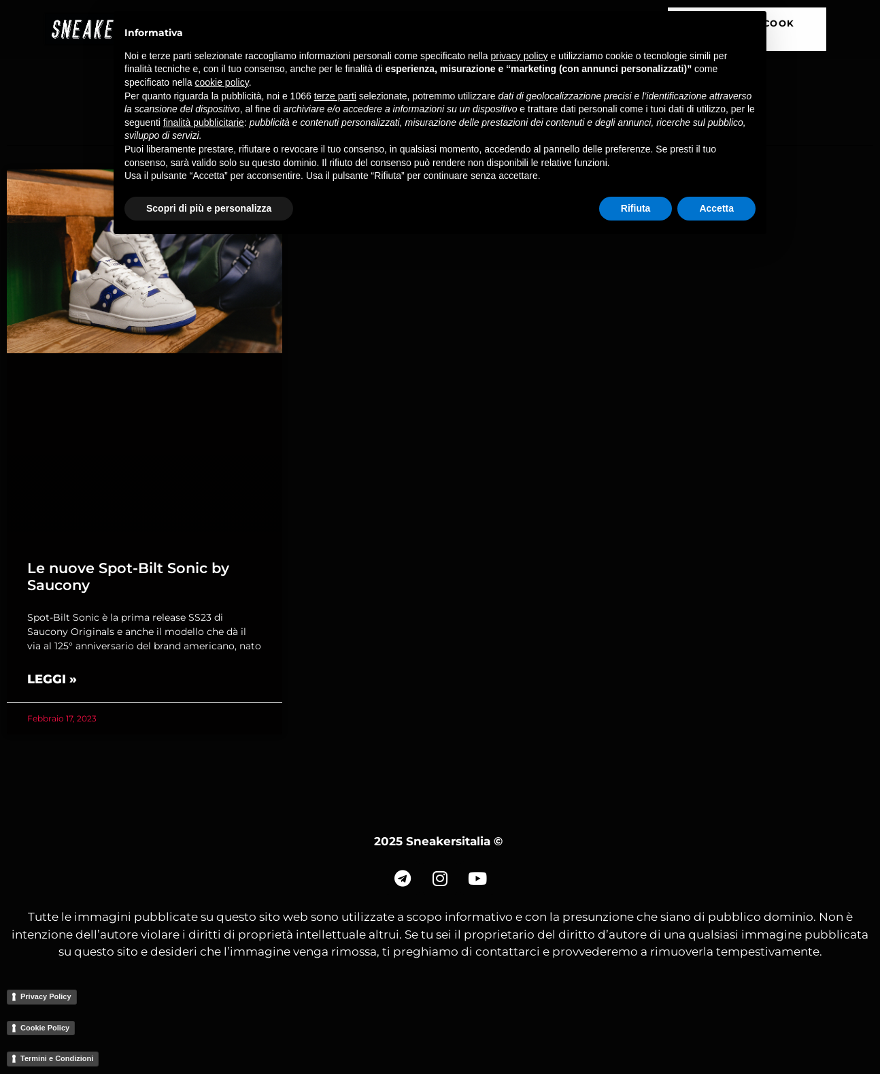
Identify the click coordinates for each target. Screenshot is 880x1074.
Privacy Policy (45, 996)
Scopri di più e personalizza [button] (208, 208)
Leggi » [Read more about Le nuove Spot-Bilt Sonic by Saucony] (52, 679)
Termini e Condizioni (56, 1058)
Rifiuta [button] (636, 208)
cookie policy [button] (222, 82)
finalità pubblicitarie (203, 122)
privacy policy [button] (519, 55)
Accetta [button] (716, 208)
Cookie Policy (44, 1028)
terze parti (335, 96)
